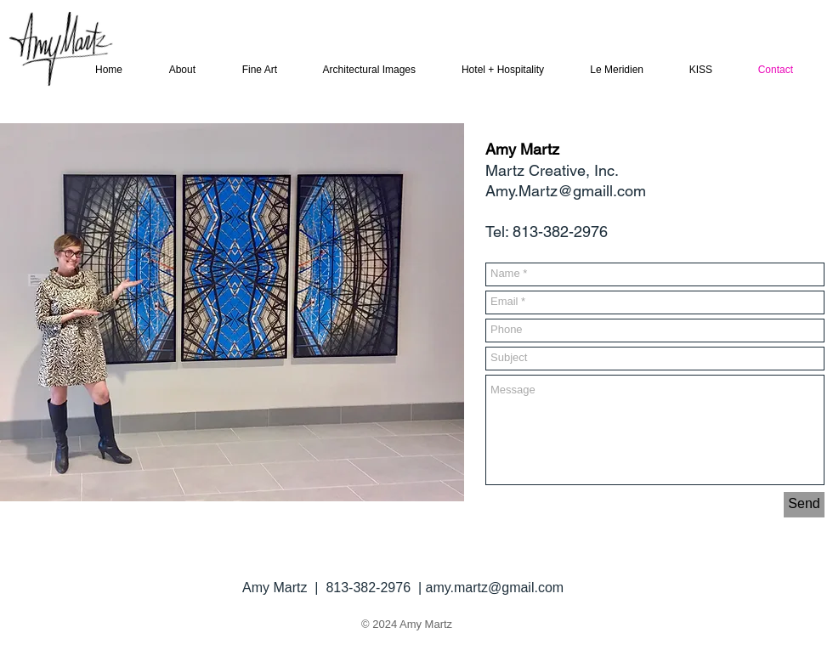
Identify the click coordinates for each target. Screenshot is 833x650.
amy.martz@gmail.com (495, 587)
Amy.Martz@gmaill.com (565, 191)
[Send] (804, 504)
